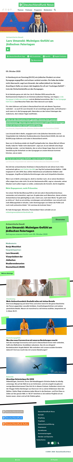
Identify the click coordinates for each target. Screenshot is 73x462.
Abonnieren (36, 60)
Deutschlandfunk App (16, 56)
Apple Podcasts (59, 56)
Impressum (42, 427)
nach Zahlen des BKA (27, 169)
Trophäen (41, 421)
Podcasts (28, 10)
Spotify (46, 56)
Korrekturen (42, 430)
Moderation (48, 10)
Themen (20, 10)
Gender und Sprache (45, 436)
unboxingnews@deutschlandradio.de (19, 212)
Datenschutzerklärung (46, 424)
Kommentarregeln (44, 433)
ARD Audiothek (34, 56)
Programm (38, 10)
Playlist (55, 460)
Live (18, 460)
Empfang (41, 418)
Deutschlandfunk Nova (46, 411)
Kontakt (41, 415)
